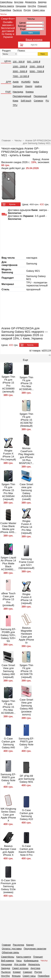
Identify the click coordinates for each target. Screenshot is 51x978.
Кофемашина (31, 960)
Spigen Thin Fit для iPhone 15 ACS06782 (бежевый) (26, 419)
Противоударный (22, 96)
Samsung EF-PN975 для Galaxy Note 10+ (26, 743)
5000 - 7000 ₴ (37, 71)
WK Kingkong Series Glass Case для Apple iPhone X (8, 814)
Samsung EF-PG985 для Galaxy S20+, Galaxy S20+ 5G (8, 635)
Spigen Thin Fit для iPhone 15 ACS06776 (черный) (26, 671)
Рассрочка (18, 944)
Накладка (18, 91)
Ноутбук (32, 6)
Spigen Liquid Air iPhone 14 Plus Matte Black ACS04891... (8, 563)
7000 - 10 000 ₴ (21, 76)
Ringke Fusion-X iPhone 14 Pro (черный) (8, 455)
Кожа (15, 100)
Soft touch (26, 100)
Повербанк (5, 10)
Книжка (29, 91)
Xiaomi (28, 86)
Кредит (30, 944)
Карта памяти (7, 6)
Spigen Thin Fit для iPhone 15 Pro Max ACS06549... (8, 707)
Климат (17, 972)
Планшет (42, 6)
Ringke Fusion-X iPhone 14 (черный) (26, 599)
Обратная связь (10, 952)
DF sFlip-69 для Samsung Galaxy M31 (26, 778)
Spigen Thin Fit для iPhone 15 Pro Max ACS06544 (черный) (8, 492)
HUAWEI (25, 81)
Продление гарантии (35, 948)
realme (38, 86)
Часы (19, 960)
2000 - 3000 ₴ (37, 66)
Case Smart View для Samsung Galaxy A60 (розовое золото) (26, 707)
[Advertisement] (25, 123)
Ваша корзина (34, 39)
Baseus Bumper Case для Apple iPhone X (8, 850)
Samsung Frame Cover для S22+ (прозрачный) (26, 563)
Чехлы (3, 14)
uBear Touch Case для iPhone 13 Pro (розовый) (8, 599)
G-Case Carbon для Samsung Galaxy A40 (8, 743)
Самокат (27, 972)
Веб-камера (7, 960)
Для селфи (20, 964)
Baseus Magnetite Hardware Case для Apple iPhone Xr (26, 635)
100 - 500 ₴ (18, 61)
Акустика (18, 2)
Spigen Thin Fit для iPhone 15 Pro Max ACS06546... (26, 383)
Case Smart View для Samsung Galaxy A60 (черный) (8, 671)
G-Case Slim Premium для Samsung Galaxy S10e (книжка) (8, 886)
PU (47, 100)
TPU (15, 105)
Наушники (21, 6)
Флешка (16, 976)
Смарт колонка (20, 968)
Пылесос (17, 10)
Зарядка (42, 2)
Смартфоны (6, 2)
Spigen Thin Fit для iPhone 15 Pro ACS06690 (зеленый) (8, 384)
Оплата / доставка (12, 948)
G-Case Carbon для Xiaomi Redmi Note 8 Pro (26, 850)
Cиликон (38, 100)
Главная (6, 944)
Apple (16, 81)
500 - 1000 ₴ (33, 61)
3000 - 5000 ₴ (20, 71)
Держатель (30, 2)
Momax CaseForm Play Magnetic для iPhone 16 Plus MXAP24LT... (26, 456)
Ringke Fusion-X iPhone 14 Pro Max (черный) (26, 527)
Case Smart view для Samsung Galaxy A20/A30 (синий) (26, 492)
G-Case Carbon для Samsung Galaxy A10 (26, 815)
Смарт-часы (38, 10)
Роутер (27, 10)
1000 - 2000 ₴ (20, 66)
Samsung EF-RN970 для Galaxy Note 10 (8, 779)
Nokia (36, 81)
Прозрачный (40, 96)
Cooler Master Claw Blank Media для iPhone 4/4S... (8, 528)
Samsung (18, 86)
